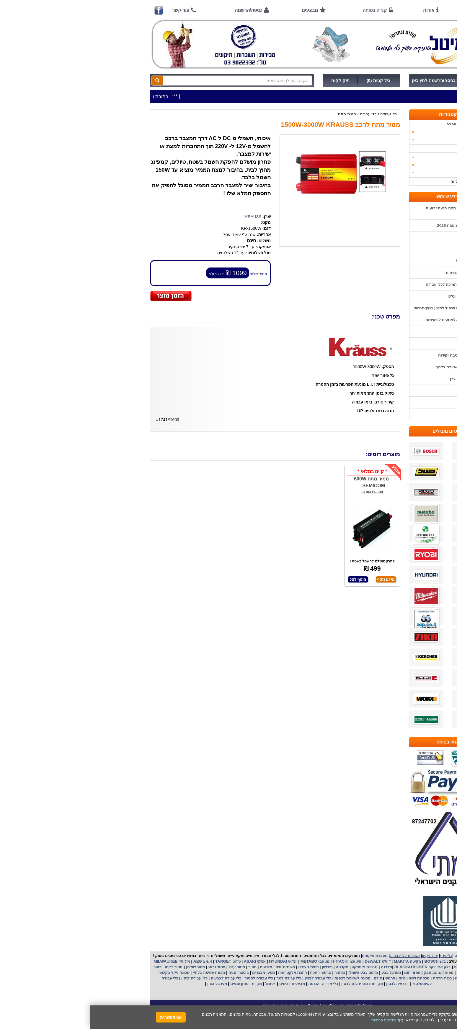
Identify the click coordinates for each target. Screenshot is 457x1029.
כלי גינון (388, 148)
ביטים (194, 984)
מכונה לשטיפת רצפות (262, 978)
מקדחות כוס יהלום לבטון (272, 984)
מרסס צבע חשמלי (272, 972)
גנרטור (249, 972)
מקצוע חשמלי (378, 972)
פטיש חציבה (218, 967)
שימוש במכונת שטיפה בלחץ (369, 367)
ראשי (384, 10)
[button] (445, 1001)
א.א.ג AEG (112, 961)
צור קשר (90, 10)
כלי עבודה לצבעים (136, 978)
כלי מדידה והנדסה (233, 984)
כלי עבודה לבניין (227, 978)
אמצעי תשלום (380, 237)
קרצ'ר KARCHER (379, 967)
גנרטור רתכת (230, 972)
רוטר (67, 967)
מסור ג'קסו (83, 967)
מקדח (167, 984)
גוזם (312, 978)
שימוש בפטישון (380, 331)
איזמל (180, 984)
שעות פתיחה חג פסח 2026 (369, 225)
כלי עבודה (298, 114)
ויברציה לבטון (307, 984)
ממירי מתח (257, 114)
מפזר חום (322, 972)
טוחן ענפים (149, 984)
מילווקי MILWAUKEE (81, 961)
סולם (287, 978)
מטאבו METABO (225, 961)
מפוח (359, 972)
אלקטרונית (197, 972)
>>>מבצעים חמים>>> (375, 124)
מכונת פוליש (374, 978)
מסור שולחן (105, 967)
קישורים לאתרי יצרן (376, 379)
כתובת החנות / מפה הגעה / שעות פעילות (364, 211)
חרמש (301, 978)
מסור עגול (146, 967)
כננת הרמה (352, 978)
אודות (339, 10)
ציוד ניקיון (386, 140)
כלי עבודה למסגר (168, 978)
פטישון (237, 967)
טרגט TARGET (137, 961)
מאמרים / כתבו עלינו (375, 296)
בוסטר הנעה (148, 972)
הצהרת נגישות (380, 414)
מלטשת (176, 967)
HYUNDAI (187, 961)
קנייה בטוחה (285, 10)
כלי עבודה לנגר (199, 978)
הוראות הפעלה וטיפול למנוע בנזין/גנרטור (358, 308)
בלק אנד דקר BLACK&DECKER (332, 967)
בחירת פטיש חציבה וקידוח (370, 355)
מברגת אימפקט (274, 967)
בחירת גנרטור (381, 343)
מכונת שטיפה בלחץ (118, 972)
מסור (163, 967)
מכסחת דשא (329, 978)
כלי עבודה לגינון (104, 978)
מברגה (296, 967)
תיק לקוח (250, 80)
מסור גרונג (126, 967)
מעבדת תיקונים (285, 955)
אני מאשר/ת (81, 1017)
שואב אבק (342, 972)
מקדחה (252, 967)
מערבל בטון (126, 984)
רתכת (212, 972)
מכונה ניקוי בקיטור (84, 972)
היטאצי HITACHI (257, 961)
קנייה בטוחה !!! (379, 261)
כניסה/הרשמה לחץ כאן (343, 80)
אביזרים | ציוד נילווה (377, 181)
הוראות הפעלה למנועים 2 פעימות (364, 320)
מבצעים (220, 10)
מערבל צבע (300, 972)
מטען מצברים (173, 972)
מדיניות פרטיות (380, 402)
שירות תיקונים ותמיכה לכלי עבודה (364, 284)
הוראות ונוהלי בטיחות (374, 272)
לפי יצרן (387, 165)
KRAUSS (163, 216)
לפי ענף (387, 173)
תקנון (387, 390)
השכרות (387, 157)
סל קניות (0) (288, 80)
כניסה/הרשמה (158, 10)
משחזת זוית (195, 967)
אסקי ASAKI (164, 961)
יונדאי (203, 961)
